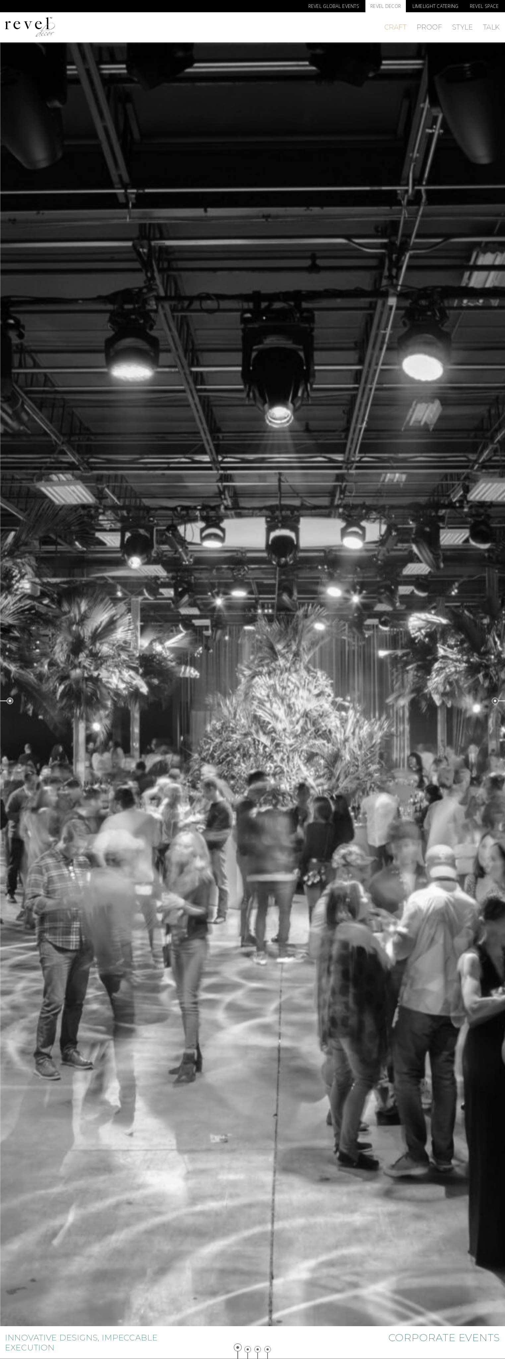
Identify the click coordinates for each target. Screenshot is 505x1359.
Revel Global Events (333, 6)
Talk (491, 27)
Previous (6, 701)
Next (498, 701)
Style (462, 27)
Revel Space (484, 6)
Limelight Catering (435, 6)
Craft (395, 27)
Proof (429, 27)
